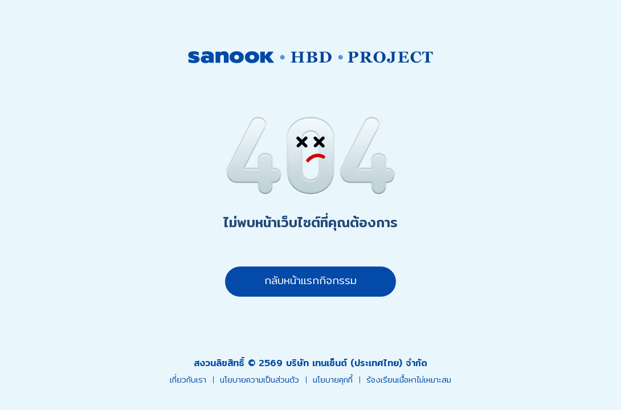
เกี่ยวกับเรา (188, 380)
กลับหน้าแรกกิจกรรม (310, 280)
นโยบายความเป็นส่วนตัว (259, 380)
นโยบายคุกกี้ (333, 380)
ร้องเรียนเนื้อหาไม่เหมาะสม (408, 380)
